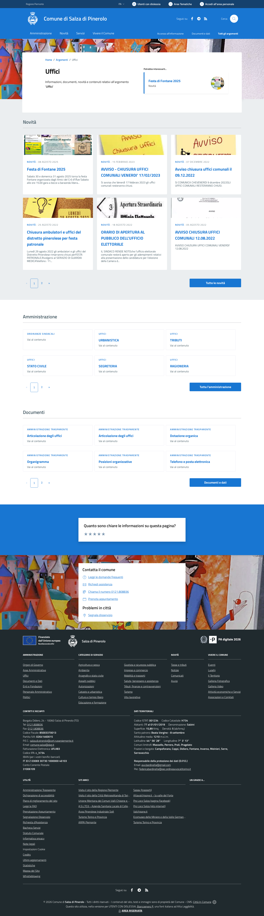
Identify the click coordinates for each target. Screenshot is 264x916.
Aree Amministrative (34, 670)
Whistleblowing (31, 876)
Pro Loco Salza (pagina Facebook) (151, 801)
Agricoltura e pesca (89, 665)
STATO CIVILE (36, 366)
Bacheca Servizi (31, 828)
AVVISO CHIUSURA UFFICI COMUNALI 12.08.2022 (197, 235)
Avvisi (174, 681)
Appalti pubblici (86, 681)
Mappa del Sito (31, 871)
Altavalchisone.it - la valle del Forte (153, 795)
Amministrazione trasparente (47, 429)
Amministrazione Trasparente (39, 790)
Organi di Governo (33, 665)
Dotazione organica (184, 435)
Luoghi (212, 670)
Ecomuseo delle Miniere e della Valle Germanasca (161, 817)
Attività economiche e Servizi (224, 692)
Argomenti (62, 60)
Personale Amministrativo (37, 692)
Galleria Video (215, 686)
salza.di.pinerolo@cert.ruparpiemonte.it (51, 741)
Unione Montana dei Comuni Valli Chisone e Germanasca (110, 801)
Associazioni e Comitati (221, 697)
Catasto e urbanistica (90, 692)
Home (48, 60)
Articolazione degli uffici (44, 435)
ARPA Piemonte (87, 822)
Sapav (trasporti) (142, 790)
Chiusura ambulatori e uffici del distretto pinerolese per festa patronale (54, 238)
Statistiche (29, 865)
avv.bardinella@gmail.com (156, 765)
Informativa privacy (33, 838)
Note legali (29, 844)
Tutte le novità (215, 283)
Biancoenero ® (145, 906)
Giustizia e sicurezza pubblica (140, 665)
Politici (26, 697)
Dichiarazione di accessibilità (38, 795)
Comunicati (177, 676)
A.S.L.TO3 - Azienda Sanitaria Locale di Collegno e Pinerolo (111, 806)
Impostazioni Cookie (34, 849)
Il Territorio (214, 676)
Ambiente (83, 670)
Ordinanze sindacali (41, 334)
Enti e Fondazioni (32, 686)
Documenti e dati (215, 482)
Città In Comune (202, 902)
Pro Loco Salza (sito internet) (149, 806)
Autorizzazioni (86, 686)
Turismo (128, 692)
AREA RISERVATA (130, 911)
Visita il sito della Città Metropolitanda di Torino (104, 795)
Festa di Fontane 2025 (164, 80)
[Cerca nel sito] (234, 19)
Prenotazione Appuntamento (39, 811)
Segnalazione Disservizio (36, 817)
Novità (31, 162)
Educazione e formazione (92, 702)
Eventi (211, 665)
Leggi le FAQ (30, 806)
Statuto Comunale (33, 833)
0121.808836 (35, 725)
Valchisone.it (140, 811)
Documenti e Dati (32, 681)
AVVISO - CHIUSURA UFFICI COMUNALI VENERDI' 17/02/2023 (130, 172)
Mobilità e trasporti (134, 676)
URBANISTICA (109, 340)
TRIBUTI (176, 340)
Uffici (102, 334)
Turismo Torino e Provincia (92, 817)
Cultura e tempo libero (90, 697)
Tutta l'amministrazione (215, 387)
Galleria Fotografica (219, 681)
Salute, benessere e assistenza (141, 681)
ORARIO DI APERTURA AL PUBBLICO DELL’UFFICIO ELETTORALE (123, 238)
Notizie (175, 670)
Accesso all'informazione (170, 34)
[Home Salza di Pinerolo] (66, 19)
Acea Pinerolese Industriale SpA (96, 811)
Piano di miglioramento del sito (40, 801)
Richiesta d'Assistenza (35, 822)
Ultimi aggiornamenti (34, 860)
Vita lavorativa (132, 697)
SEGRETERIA (108, 366)
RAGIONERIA (179, 366)
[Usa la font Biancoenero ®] (146, 4)
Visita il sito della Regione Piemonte (98, 790)
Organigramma (38, 461)
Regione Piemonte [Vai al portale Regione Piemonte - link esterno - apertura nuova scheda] (35, 4)
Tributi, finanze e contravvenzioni (142, 686)
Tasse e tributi (179, 665)
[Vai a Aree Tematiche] (180, 4)
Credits (27, 855)
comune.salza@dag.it (42, 745)
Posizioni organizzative (115, 461)
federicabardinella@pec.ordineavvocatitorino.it (165, 769)
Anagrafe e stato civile (91, 676)
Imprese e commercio (136, 670)
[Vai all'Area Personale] (217, 4)
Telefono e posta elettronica (190, 461)
